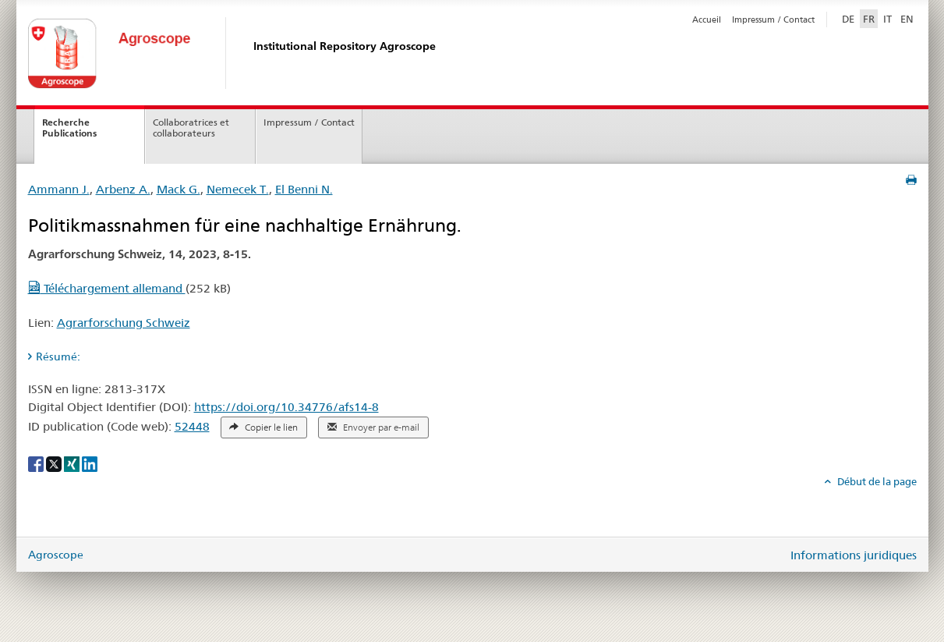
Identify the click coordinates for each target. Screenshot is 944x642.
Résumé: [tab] (58, 356)
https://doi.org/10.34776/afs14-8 (286, 406)
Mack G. (178, 189)
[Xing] (73, 463)
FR (869, 18)
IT (887, 18)
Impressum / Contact (773, 19)
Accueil (706, 19)
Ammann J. (59, 189)
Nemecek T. (238, 189)
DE (849, 18)
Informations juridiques (853, 555)
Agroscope (55, 554)
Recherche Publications (69, 128)
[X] (55, 463)
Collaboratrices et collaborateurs (191, 128)
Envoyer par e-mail (373, 427)
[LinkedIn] (89, 463)
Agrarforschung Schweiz (123, 322)
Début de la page (876, 481)
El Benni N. (304, 189)
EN (907, 18)
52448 (192, 426)
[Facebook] (37, 463)
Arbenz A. (123, 189)
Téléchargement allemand (107, 288)
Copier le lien (263, 427)
